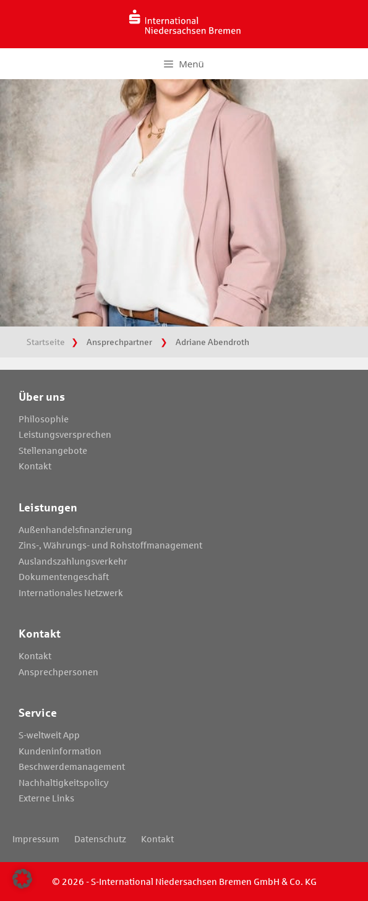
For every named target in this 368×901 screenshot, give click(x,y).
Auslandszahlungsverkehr (73, 560)
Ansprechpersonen (58, 671)
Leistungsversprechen (65, 434)
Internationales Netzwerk (71, 592)
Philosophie (44, 418)
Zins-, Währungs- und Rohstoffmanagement (110, 544)
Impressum (35, 838)
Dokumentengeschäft (64, 576)
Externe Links (46, 797)
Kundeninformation (60, 750)
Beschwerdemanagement (72, 766)
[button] (22, 878)
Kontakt (35, 465)
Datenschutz (100, 838)
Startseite (46, 341)
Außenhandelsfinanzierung (75, 529)
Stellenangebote (53, 450)
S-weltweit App (49, 734)
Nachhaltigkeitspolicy (64, 782)
